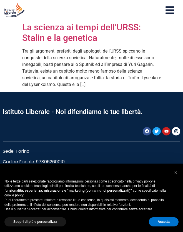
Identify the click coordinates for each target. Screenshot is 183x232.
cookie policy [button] (13, 195)
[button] (175, 172)
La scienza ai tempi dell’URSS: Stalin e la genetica (81, 32)
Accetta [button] (164, 222)
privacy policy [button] (143, 181)
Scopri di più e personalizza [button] (35, 222)
